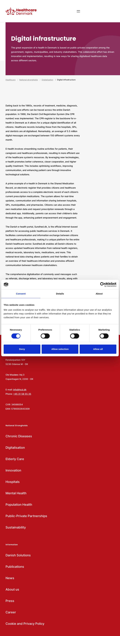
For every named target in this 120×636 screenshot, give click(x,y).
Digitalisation (47, 80)
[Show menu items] (78, 11)
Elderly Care (15, 459)
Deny (22, 349)
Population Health (19, 504)
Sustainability (16, 527)
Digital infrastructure (66, 80)
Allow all (98, 349)
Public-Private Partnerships (26, 516)
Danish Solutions (18, 555)
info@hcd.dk (19, 389)
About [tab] (99, 293)
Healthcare (11, 80)
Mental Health (16, 493)
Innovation (13, 470)
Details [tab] (60, 293)
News (10, 578)
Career (11, 612)
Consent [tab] (21, 293)
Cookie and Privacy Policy (25, 624)
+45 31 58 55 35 (22, 393)
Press (10, 601)
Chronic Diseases (19, 436)
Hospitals (13, 482)
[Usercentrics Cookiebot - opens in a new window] (102, 284)
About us (12, 589)
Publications (15, 567)
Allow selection (60, 349)
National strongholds (28, 80)
